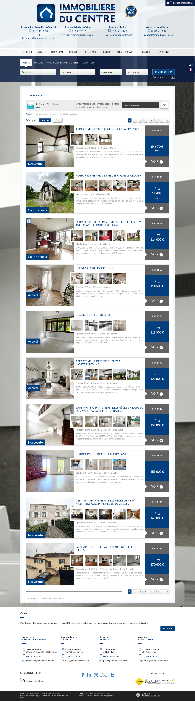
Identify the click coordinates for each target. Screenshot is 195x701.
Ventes (42, 52)
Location (88, 62)
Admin (59, 696)
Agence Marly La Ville (78, 27)
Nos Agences (164, 52)
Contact (90, 52)
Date (58, 120)
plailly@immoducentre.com (119, 34)
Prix (45, 120)
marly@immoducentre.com (79, 34)
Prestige (74, 52)
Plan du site (24, 696)
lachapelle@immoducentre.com (38, 38)
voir (157, 162)
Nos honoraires (46, 696)
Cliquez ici (167, 628)
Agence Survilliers (157, 27)
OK (164, 105)
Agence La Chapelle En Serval (38, 27)
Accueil (27, 52)
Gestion (106, 52)
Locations (57, 52)
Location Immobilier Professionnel (56, 62)
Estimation (144, 52)
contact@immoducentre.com (159, 34)
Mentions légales (34, 696)
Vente (26, 62)
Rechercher (163, 72)
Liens (54, 696)
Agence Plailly (117, 27)
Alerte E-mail (124, 52)
